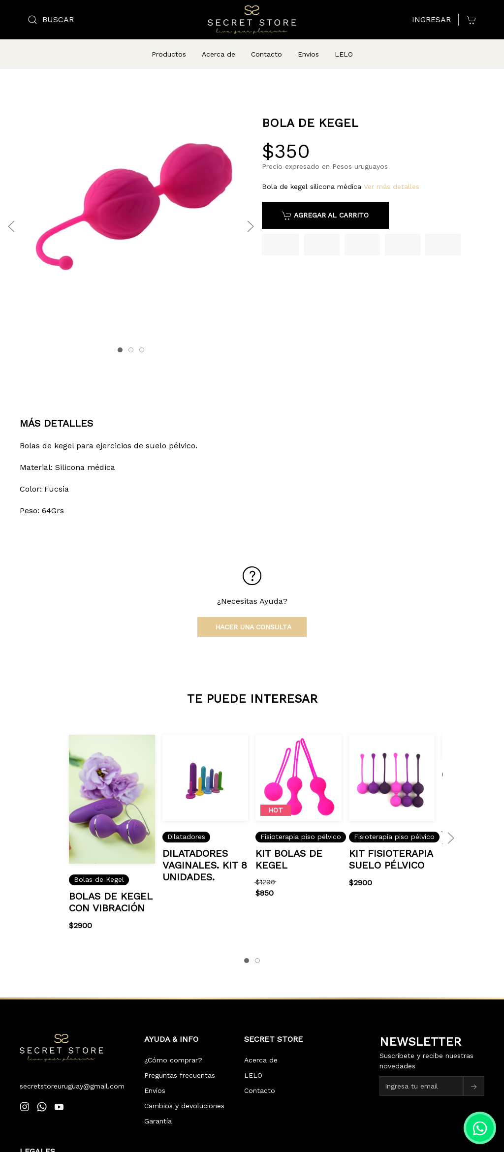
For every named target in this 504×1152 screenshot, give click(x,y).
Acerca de (218, 54)
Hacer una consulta (252, 615)
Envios (308, 54)
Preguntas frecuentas (179, 1063)
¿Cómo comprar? (173, 1048)
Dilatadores (186, 825)
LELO (344, 54)
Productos (169, 54)
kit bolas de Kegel (289, 847)
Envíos (154, 1079)
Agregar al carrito (325, 204)
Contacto (266, 54)
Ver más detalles (391, 175)
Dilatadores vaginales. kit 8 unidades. (204, 853)
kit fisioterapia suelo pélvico (391, 847)
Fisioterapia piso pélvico (301, 825)
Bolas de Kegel (99, 868)
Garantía (158, 1109)
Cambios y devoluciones (184, 1094)
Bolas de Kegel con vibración (110, 890)
